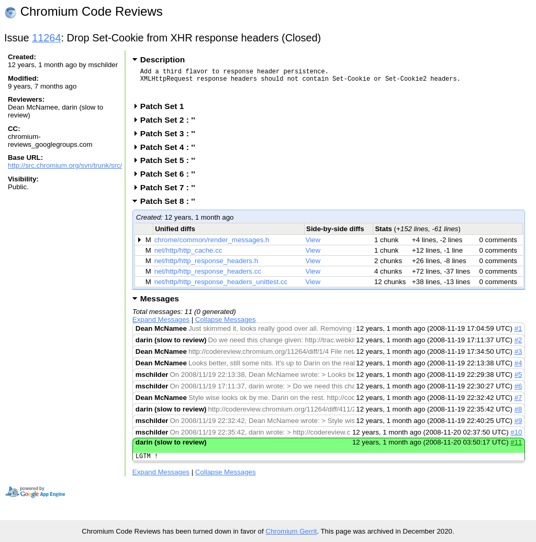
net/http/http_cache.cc (188, 257)
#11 (516, 448)
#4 (518, 369)
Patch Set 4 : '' (171, 153)
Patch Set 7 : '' (171, 193)
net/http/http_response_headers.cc (207, 277)
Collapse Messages (225, 326)
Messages (159, 304)
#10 (516, 438)
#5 (518, 381)
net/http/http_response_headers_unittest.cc (220, 288)
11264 (46, 38)
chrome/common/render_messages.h (212, 246)
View (313, 246)
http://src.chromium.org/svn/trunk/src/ (65, 165)
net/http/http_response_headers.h (206, 267)
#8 (518, 415)
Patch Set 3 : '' (171, 139)
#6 (518, 392)
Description (162, 59)
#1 (518, 335)
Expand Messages (160, 326)
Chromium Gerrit (291, 531)
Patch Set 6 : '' (171, 180)
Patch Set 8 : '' (171, 207)
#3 (518, 358)
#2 (518, 346)
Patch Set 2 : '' (171, 126)
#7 (518, 404)
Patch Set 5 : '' (171, 166)
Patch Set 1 (165, 112)
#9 (518, 427)
